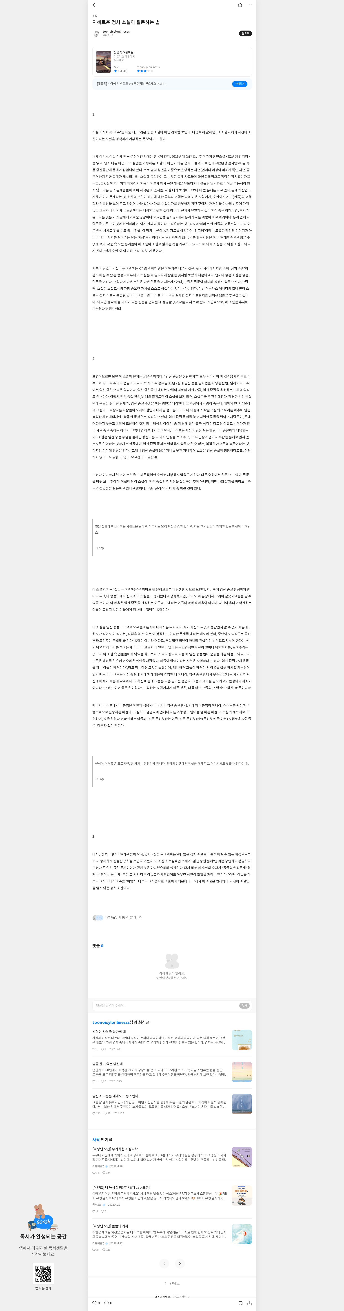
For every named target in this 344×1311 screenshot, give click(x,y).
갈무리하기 (240, 1303)
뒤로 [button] (94, 5)
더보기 (249, 5)
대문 (240, 5)
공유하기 (249, 1303)
